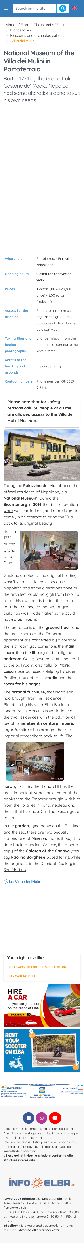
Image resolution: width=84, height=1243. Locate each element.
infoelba (10, 1226)
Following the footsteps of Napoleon (37, 967)
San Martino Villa (22, 976)
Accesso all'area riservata (39, 1230)
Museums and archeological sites (37, 35)
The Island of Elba (49, 24)
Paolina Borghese (28, 857)
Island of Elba (16, 24)
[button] (6, 8)
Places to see (21, 30)
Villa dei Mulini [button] (25, 41)
